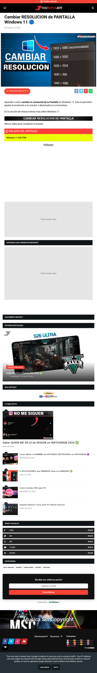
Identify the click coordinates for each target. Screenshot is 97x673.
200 (8, 542)
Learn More (44, 667)
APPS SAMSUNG (8, 567)
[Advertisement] (48, 219)
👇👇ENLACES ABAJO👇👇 (17, 91)
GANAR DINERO (29, 567)
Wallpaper (48, 144)
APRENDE (19, 567)
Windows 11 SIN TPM (16, 138)
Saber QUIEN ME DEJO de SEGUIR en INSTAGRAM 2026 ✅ (41, 442)
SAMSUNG (46, 567)
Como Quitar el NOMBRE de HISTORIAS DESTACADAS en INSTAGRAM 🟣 (54, 454)
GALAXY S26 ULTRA (15, 367)
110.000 (9, 547)
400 (8, 536)
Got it (56, 667)
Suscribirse (48, 592)
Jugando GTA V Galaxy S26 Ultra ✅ (24, 373)
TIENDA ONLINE (48, 1)
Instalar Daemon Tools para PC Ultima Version (42, 505)
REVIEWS (38, 567)
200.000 (9, 553)
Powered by (48, 602)
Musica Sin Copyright (48, 619)
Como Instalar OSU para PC (33, 488)
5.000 (8, 530)
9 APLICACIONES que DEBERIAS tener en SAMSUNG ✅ (46, 471)
